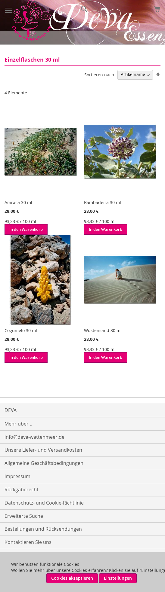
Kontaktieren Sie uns (28, 542)
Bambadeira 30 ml (102, 202)
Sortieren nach (99, 74)
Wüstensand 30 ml (103, 330)
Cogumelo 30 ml (21, 330)
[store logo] (31, 20)
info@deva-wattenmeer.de (34, 437)
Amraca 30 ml (18, 202)
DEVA (11, 410)
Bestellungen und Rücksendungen (43, 529)
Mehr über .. (18, 423)
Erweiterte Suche (24, 516)
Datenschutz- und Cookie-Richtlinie (44, 502)
